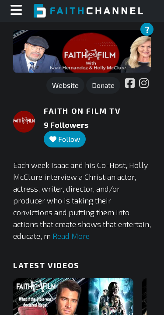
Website (65, 85)
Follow (64, 139)
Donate (103, 85)
